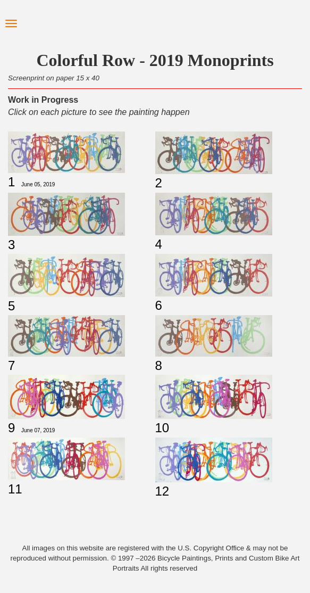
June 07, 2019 (38, 430)
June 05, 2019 (38, 184)
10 (162, 428)
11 (15, 489)
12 (162, 491)
